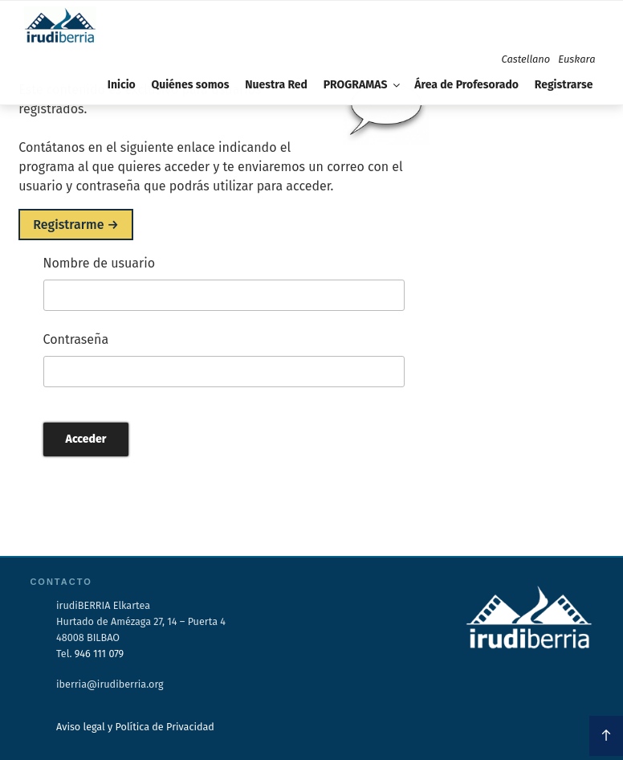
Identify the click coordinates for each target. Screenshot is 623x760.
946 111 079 (99, 654)
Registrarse (564, 85)
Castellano (526, 59)
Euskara (576, 59)
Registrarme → (76, 224)
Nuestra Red (276, 85)
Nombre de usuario (99, 263)
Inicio (122, 85)
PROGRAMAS (363, 85)
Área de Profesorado (466, 85)
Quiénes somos (190, 85)
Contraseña (76, 339)
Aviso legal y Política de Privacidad (135, 727)
